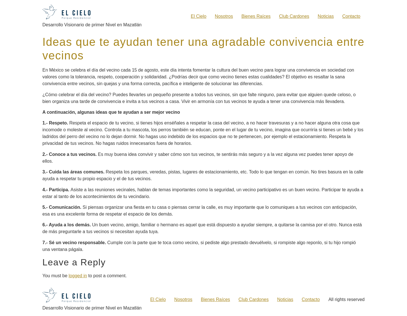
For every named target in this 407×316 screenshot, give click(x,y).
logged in (78, 275)
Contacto (351, 16)
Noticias (326, 16)
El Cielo (198, 16)
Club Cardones (294, 16)
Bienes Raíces (255, 16)
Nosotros (224, 16)
